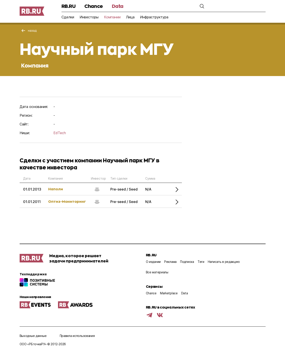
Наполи (55, 189)
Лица (130, 17)
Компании (112, 17)
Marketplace (169, 293)
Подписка (187, 262)
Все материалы (157, 272)
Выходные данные (33, 336)
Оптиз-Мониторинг (67, 201)
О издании (153, 262)
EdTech (59, 133)
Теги (201, 262)
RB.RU (68, 6)
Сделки (67, 17)
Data (117, 6)
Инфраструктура (154, 17)
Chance (93, 6)
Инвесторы (89, 17)
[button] (202, 6)
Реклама (170, 262)
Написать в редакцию (224, 262)
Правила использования (77, 336)
